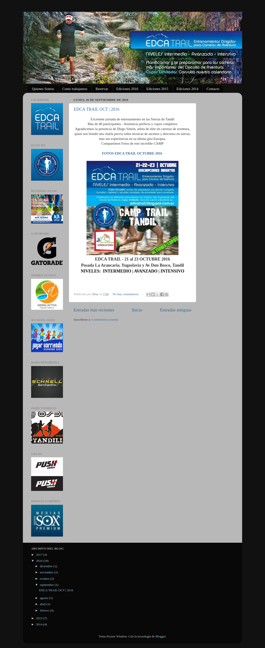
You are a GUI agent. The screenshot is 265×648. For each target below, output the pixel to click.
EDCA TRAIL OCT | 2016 (96, 109)
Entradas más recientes (94, 309)
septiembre (47, 585)
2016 (39, 560)
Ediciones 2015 (157, 89)
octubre (45, 578)
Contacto (213, 89)
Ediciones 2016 (127, 89)
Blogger (160, 636)
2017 (39, 554)
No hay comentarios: (126, 294)
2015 (39, 618)
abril (43, 604)
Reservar (101, 89)
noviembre (47, 572)
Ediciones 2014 (188, 89)
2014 (39, 624)
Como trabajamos (74, 89)
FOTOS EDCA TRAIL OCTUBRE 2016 (132, 153)
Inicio (137, 309)
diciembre (46, 566)
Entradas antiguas (175, 309)
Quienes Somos (43, 89)
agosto (44, 598)
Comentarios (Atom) (105, 319)
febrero (45, 610)
